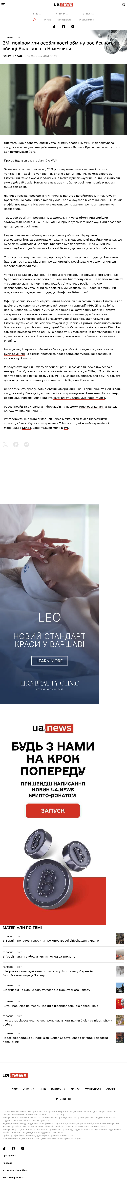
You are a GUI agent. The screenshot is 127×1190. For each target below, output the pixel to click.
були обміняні (14, 353)
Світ (19, 37)
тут (66, 427)
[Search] (124, 5)
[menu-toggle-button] (3, 5)
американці (67, 388)
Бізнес (75, 1089)
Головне (8, 37)
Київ (43, 1089)
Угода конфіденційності (16, 1170)
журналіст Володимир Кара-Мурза (79, 397)
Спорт (110, 1089)
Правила (7, 1163)
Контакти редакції (13, 1177)
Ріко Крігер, (110, 393)
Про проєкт (9, 1155)
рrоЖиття (63, 1098)
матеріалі (37, 160)
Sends (26, 427)
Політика (58, 1089)
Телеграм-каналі (91, 406)
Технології (93, 1089)
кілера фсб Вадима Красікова (72, 380)
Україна (28, 1089)
